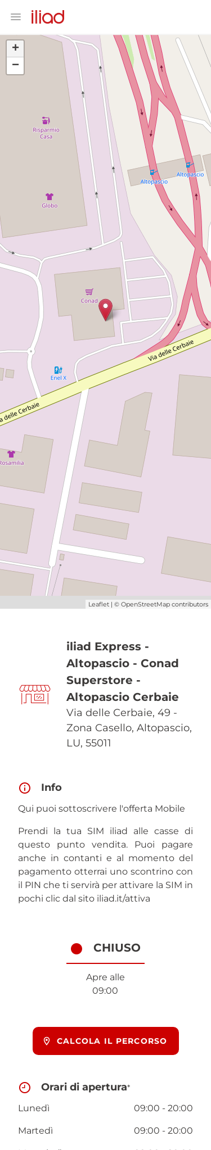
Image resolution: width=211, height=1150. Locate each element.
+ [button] (15, 48)
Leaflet (98, 604)
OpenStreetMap (145, 604)
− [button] (15, 65)
